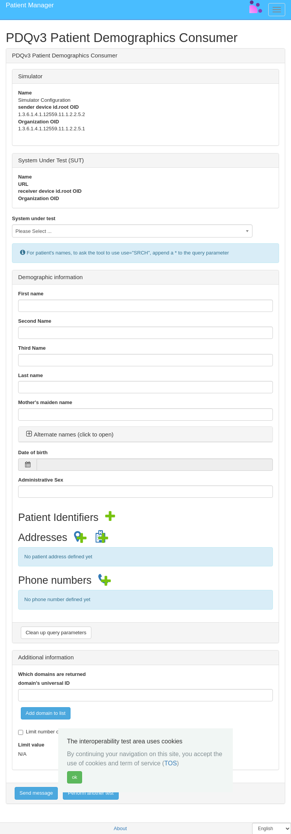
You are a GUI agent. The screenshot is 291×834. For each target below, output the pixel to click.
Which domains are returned (52, 674)
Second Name (34, 321)
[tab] (145, 434)
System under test (34, 218)
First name (31, 294)
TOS (170, 763)
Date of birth (33, 452)
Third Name (32, 348)
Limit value (31, 745)
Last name (30, 375)
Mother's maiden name (45, 402)
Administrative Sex (40, 480)
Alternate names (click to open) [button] (69, 434)
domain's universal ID (44, 683)
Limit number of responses (51, 732)
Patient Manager (30, 5)
